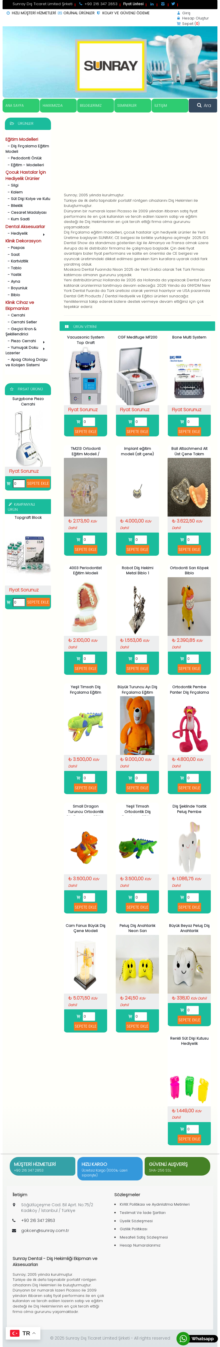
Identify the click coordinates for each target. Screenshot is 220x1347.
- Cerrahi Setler (21, 322)
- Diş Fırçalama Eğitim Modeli (27, 148)
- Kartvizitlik (16, 261)
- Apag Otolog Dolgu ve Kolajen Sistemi (26, 362)
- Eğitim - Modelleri (24, 165)
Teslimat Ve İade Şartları (143, 1212)
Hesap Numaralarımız (140, 1245)
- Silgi (11, 185)
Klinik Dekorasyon (23, 241)
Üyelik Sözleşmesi (136, 1221)
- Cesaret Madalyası (25, 212)
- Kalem (14, 192)
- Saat (12, 254)
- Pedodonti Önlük (23, 158)
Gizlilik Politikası (133, 1229)
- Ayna (12, 281)
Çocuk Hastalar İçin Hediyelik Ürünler (25, 175)
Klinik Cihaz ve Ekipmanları (19, 305)
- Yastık (13, 274)
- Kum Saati (17, 219)
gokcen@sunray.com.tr (45, 1230)
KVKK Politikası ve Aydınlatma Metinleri (155, 1204)
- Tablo (13, 268)
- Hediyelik (26, 234)
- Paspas (15, 247)
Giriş (183, 13)
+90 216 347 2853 (29, 1170)
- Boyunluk (16, 288)
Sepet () (188, 23)
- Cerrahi (15, 315)
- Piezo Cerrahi (26, 341)
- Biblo (12, 295)
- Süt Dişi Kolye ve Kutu (27, 198)
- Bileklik (14, 205)
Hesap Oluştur (192, 18)
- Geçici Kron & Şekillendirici (20, 331)
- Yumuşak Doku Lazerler (26, 350)
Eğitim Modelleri (21, 139)
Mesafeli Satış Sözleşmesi (144, 1237)
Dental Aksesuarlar (25, 226)
